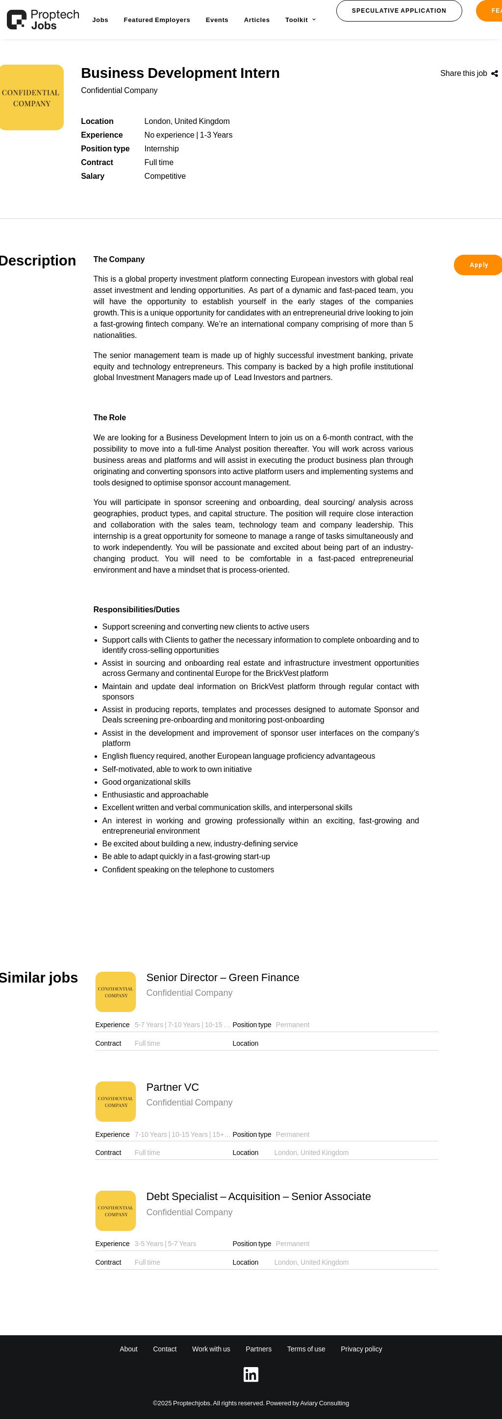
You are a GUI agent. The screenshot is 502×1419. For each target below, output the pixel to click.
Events (217, 20)
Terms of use (306, 1349)
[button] (399, 11)
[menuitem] (100, 19)
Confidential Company (119, 90)
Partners (259, 1349)
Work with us (211, 1349)
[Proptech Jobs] (43, 19)
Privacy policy (361, 1349)
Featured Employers (157, 20)
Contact (164, 1349)
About (129, 1349)
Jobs (100, 20)
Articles (257, 20)
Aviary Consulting (324, 1403)
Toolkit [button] (300, 20)
